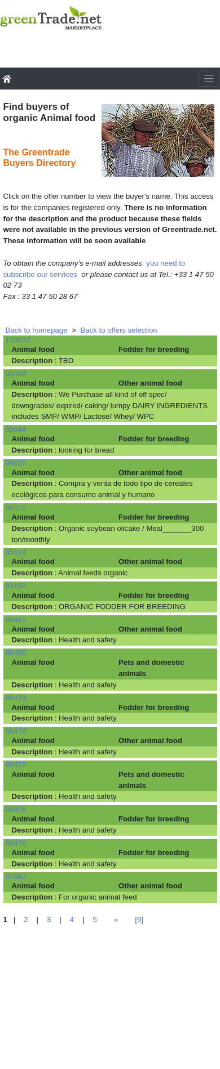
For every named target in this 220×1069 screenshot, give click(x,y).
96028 (16, 373)
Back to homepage (37, 330)
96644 (16, 429)
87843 (16, 876)
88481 (16, 619)
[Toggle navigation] (209, 79)
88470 (16, 843)
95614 (16, 552)
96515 (16, 507)
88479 (16, 698)
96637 (16, 463)
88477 (16, 765)
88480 (16, 652)
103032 (18, 340)
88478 (16, 731)
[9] (139, 919)
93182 (16, 586)
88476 (16, 809)
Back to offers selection (119, 330)
